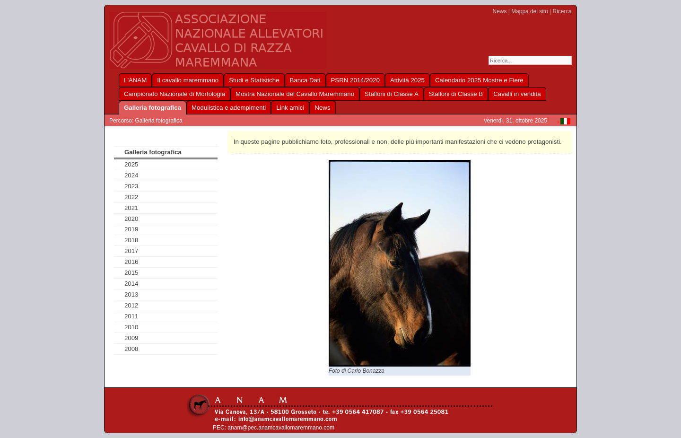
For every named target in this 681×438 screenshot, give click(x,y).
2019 (131, 229)
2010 (131, 327)
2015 (131, 272)
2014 (131, 283)
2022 (131, 197)
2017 (131, 250)
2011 (131, 316)
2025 (131, 164)
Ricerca (562, 11)
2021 (131, 207)
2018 (131, 240)
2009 (131, 338)
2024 (131, 175)
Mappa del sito (529, 11)
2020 (131, 218)
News (500, 11)
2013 (131, 294)
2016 (131, 261)
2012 (131, 305)
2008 (131, 348)
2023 (131, 186)
